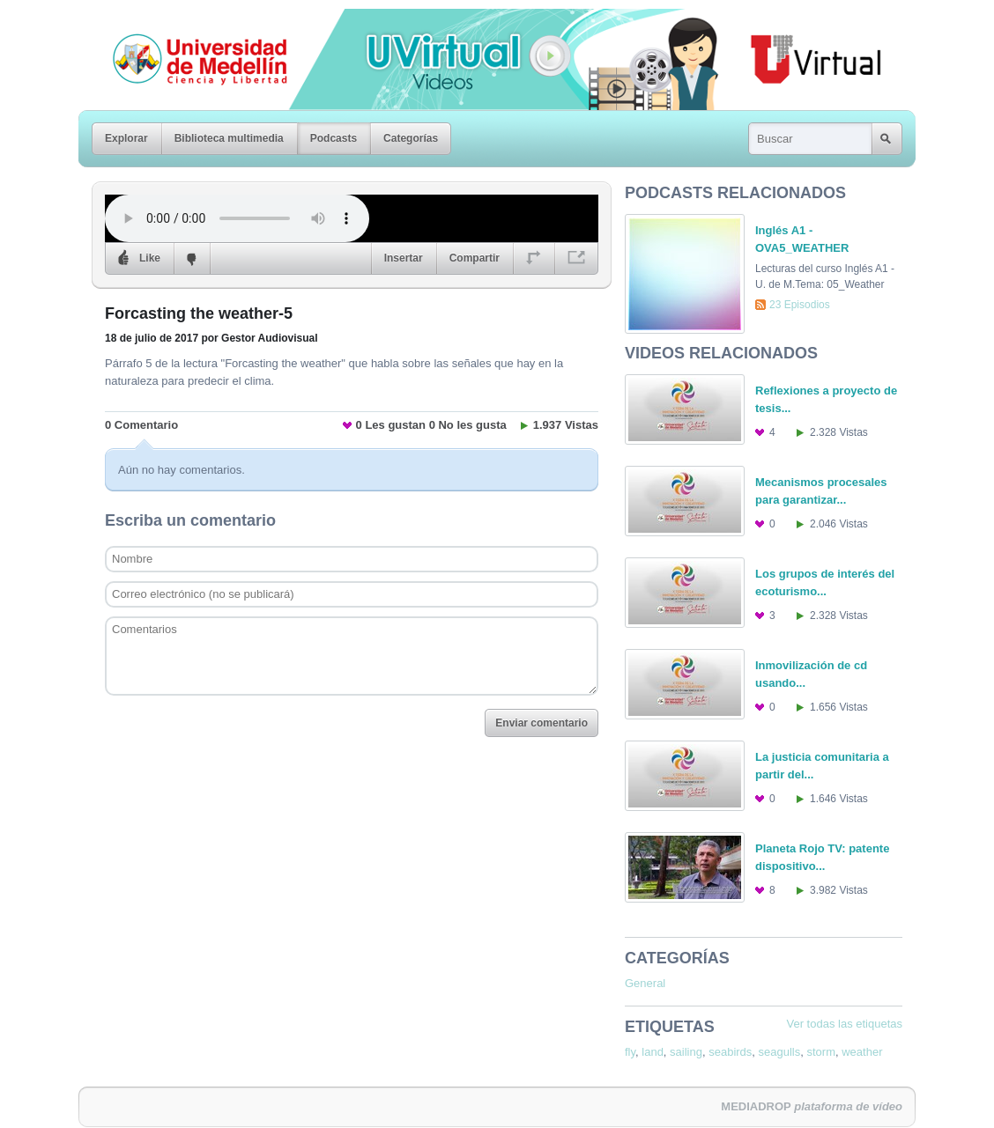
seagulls (780, 1051)
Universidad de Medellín (186, 21)
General (645, 983)
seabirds (730, 1051)
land (653, 1051)
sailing (686, 1051)
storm (821, 1051)
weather (862, 1051)
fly (630, 1051)
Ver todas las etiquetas (844, 1023)
